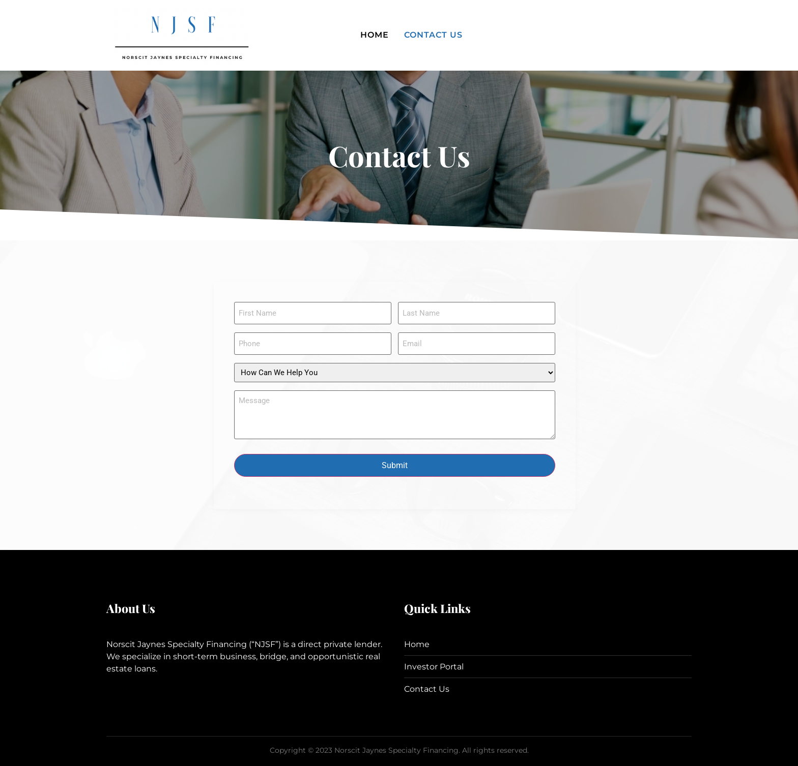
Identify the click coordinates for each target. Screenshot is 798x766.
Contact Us (433, 35)
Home (374, 35)
